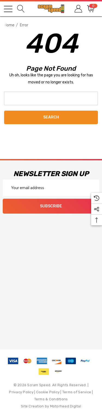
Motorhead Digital (65, 406)
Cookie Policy (48, 392)
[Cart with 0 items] (90, 9)
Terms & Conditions (51, 399)
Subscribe (51, 206)
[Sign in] (78, 9)
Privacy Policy (21, 392)
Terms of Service (76, 392)
